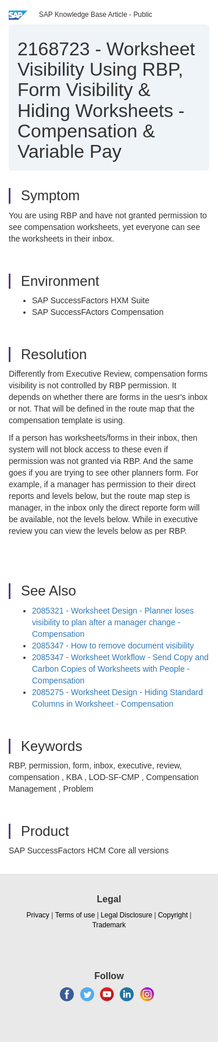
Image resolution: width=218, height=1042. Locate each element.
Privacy (38, 915)
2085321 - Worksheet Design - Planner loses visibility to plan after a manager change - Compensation (113, 622)
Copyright (173, 915)
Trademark (109, 925)
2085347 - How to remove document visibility (113, 645)
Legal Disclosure (126, 915)
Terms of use (75, 915)
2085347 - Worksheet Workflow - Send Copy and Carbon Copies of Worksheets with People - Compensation (120, 669)
